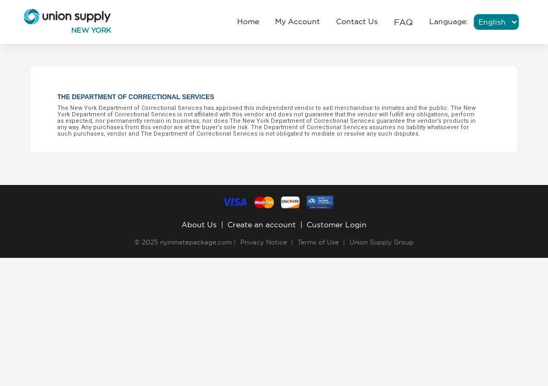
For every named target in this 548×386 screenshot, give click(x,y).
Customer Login (337, 224)
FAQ (403, 22)
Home (248, 21)
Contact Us (357, 21)
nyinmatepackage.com (196, 242)
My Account (297, 21)
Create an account (261, 224)
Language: (448, 21)
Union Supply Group (381, 242)
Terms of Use (318, 242)
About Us (199, 224)
